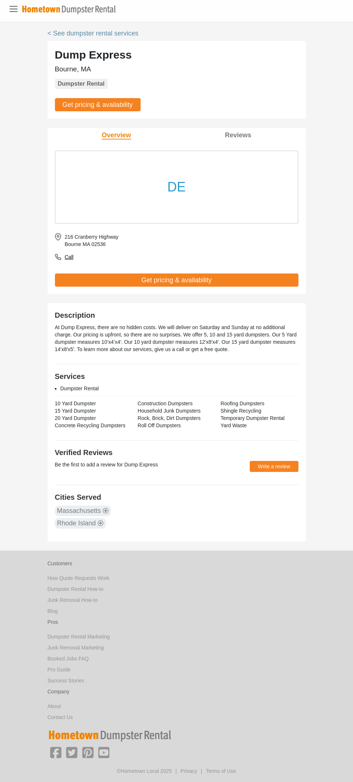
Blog (53, 611)
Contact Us (60, 717)
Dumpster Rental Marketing (79, 637)
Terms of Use (221, 771)
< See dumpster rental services (93, 33)
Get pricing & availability (98, 104)
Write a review (274, 466)
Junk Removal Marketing (76, 648)
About (54, 706)
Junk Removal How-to (73, 600)
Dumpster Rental (81, 84)
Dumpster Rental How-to (76, 589)
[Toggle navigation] (13, 9)
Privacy (189, 771)
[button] (55, 752)
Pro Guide (59, 670)
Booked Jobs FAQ (68, 659)
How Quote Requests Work (78, 578)
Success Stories (66, 681)
